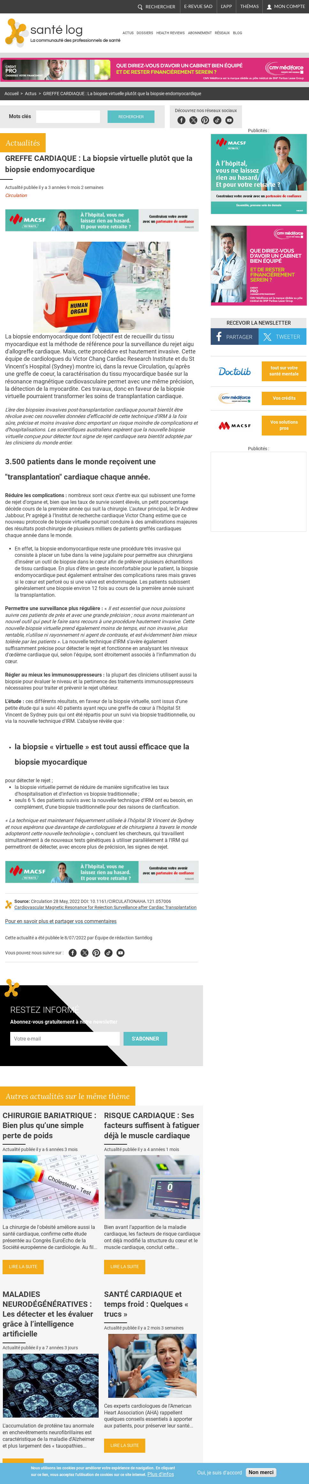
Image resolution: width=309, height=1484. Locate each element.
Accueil (11, 93)
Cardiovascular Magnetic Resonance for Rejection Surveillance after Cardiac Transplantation (105, 907)
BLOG (237, 33)
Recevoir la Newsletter (259, 323)
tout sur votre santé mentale (284, 371)
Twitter (193, 119)
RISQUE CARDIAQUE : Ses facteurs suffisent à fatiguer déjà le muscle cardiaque (152, 1125)
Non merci (261, 1472)
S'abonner (145, 1039)
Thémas (249, 6)
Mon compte (289, 6)
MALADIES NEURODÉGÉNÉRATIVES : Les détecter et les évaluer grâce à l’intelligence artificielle (48, 1314)
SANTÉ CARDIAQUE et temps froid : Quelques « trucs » (146, 1304)
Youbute (229, 119)
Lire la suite (23, 1266)
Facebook (181, 119)
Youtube (120, 952)
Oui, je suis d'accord (219, 1473)
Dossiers (145, 33)
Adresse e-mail (27, 1028)
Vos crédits (284, 398)
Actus (128, 33)
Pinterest (205, 119)
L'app (226, 6)
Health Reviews (170, 33)
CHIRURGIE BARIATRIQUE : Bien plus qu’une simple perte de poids (49, 1125)
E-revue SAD (198, 6)
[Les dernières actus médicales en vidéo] (258, 530)
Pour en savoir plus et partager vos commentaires (61, 921)
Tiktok (217, 119)
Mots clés (20, 116)
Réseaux (222, 33)
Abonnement (200, 33)
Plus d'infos (160, 1474)
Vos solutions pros (284, 425)
